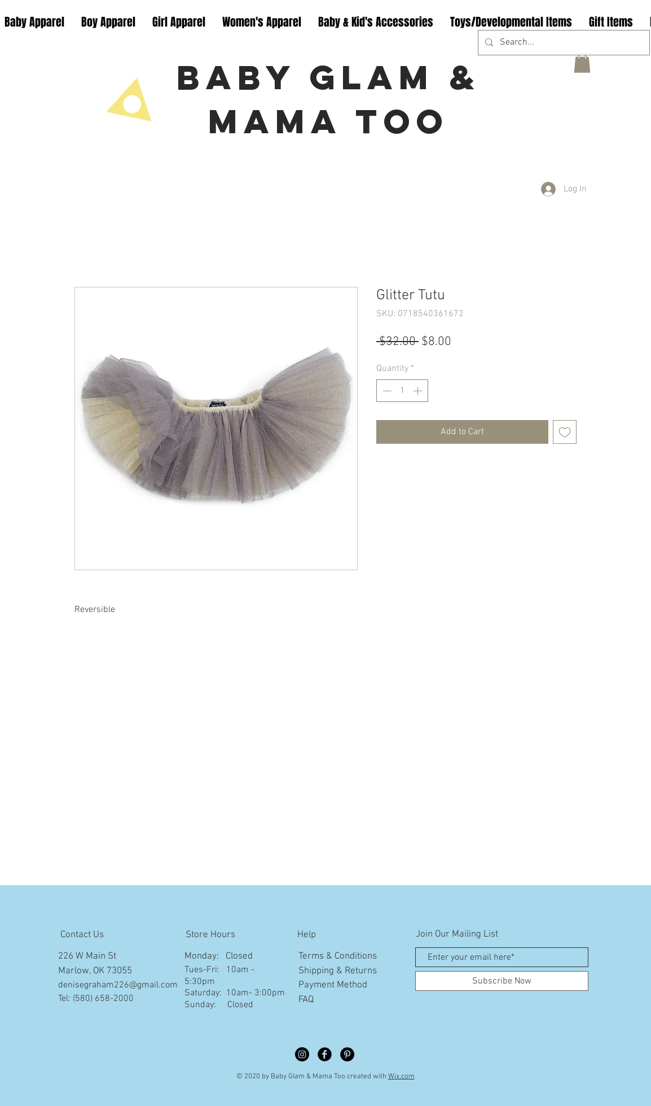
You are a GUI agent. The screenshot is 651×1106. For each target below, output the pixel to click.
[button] (582, 63)
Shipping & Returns (337, 971)
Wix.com (401, 1076)
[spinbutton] (402, 390)
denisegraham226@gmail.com (118, 985)
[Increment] (418, 390)
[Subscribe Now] (501, 981)
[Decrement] (386, 390)
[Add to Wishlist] (565, 432)
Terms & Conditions (337, 956)
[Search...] (563, 42)
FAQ (306, 1000)
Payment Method (332, 985)
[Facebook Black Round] (325, 1054)
